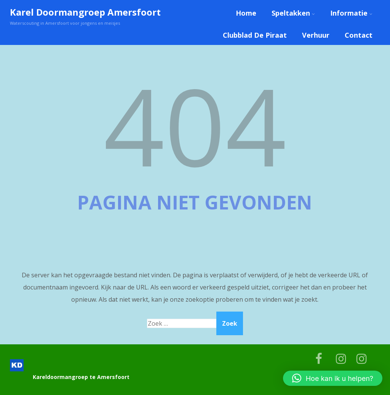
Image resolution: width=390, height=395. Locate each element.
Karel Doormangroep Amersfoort (85, 12)
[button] (332, 378)
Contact (358, 35)
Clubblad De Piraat (255, 35)
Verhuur (315, 35)
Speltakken (293, 13)
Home (246, 13)
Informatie (351, 13)
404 (195, 125)
